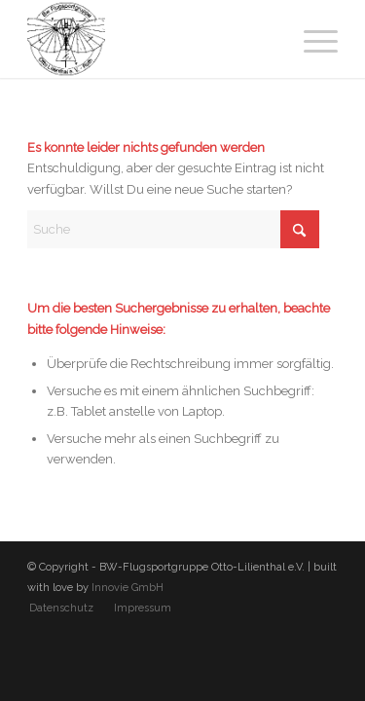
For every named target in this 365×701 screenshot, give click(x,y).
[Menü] (311, 39)
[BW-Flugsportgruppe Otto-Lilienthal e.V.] (151, 39)
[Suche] (173, 229)
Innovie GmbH (127, 587)
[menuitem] (311, 39)
